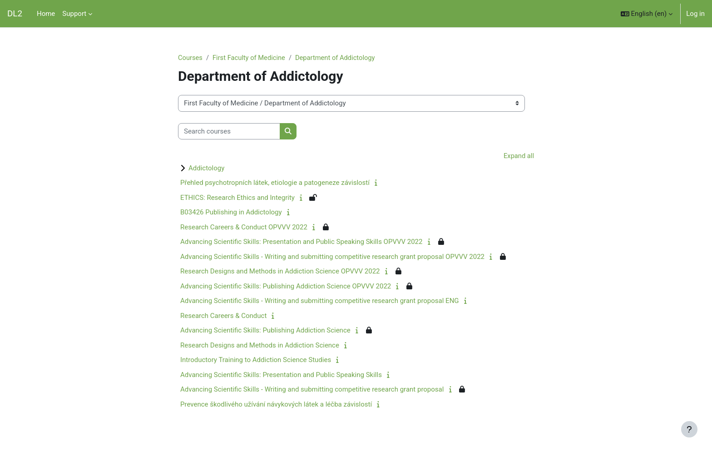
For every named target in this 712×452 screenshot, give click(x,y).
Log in (695, 14)
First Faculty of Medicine (250, 58)
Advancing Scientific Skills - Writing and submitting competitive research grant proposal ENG (319, 301)
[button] (647, 13)
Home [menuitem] (46, 14)
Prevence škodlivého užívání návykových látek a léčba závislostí (276, 405)
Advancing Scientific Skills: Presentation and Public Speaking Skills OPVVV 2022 (301, 242)
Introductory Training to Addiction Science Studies (255, 360)
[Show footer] (689, 429)
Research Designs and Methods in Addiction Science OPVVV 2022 (280, 272)
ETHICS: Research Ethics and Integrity (237, 198)
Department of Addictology (338, 58)
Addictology (206, 168)
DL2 (14, 14)
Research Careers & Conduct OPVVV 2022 (243, 228)
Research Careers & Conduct (223, 316)
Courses (190, 58)
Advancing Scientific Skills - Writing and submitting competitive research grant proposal (312, 390)
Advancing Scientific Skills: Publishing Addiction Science (265, 331)
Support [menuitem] (74, 14)
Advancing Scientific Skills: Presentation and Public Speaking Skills (281, 375)
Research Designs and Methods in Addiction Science (259, 346)
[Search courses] (229, 131)
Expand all (518, 156)
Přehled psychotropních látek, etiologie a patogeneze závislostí (275, 183)
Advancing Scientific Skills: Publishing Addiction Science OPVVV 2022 (285, 287)
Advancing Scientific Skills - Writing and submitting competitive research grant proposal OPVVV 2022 (332, 257)
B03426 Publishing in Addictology (231, 213)
